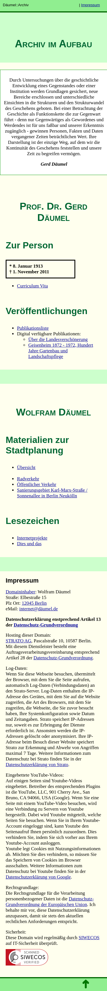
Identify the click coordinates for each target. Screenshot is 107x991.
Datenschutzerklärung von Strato (37, 764)
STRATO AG (18, 640)
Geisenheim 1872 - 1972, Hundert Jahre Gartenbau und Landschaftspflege (60, 350)
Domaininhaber (20, 591)
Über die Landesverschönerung (58, 339)
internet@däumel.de (38, 608)
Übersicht (26, 467)
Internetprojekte (32, 538)
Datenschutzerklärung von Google (38, 877)
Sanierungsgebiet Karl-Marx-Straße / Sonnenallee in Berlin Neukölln (52, 492)
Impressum (90, 5)
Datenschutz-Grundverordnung (46, 625)
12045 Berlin (34, 603)
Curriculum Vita (32, 286)
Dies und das (29, 543)
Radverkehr (28, 478)
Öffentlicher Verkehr (36, 484)
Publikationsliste (33, 328)
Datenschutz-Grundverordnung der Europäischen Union (50, 901)
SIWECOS (89, 937)
